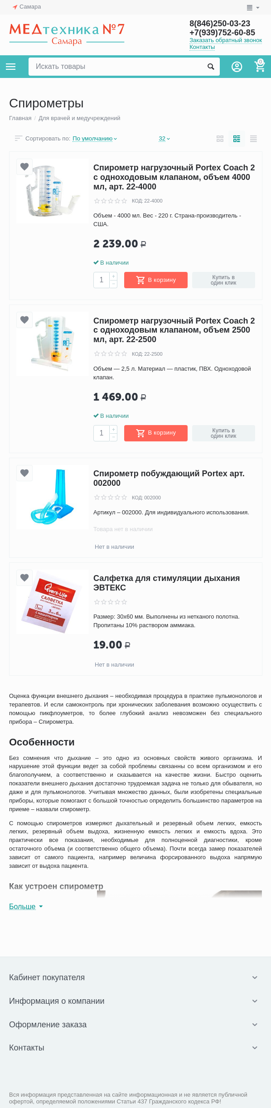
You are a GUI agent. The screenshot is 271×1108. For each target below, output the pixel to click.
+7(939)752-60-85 (222, 32)
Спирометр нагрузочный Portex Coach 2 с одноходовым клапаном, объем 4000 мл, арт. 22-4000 (174, 177)
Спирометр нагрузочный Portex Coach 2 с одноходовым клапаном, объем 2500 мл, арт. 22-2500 (174, 330)
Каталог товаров (11, 66)
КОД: (137, 200)
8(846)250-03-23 (219, 23)
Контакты (202, 47)
